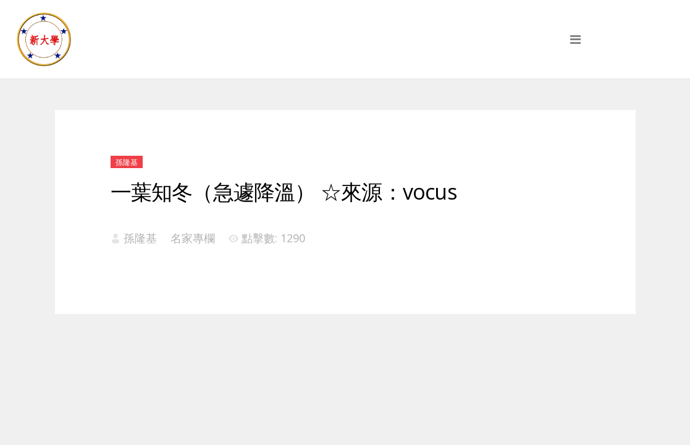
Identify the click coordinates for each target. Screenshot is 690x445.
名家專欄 (192, 238)
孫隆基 (127, 162)
